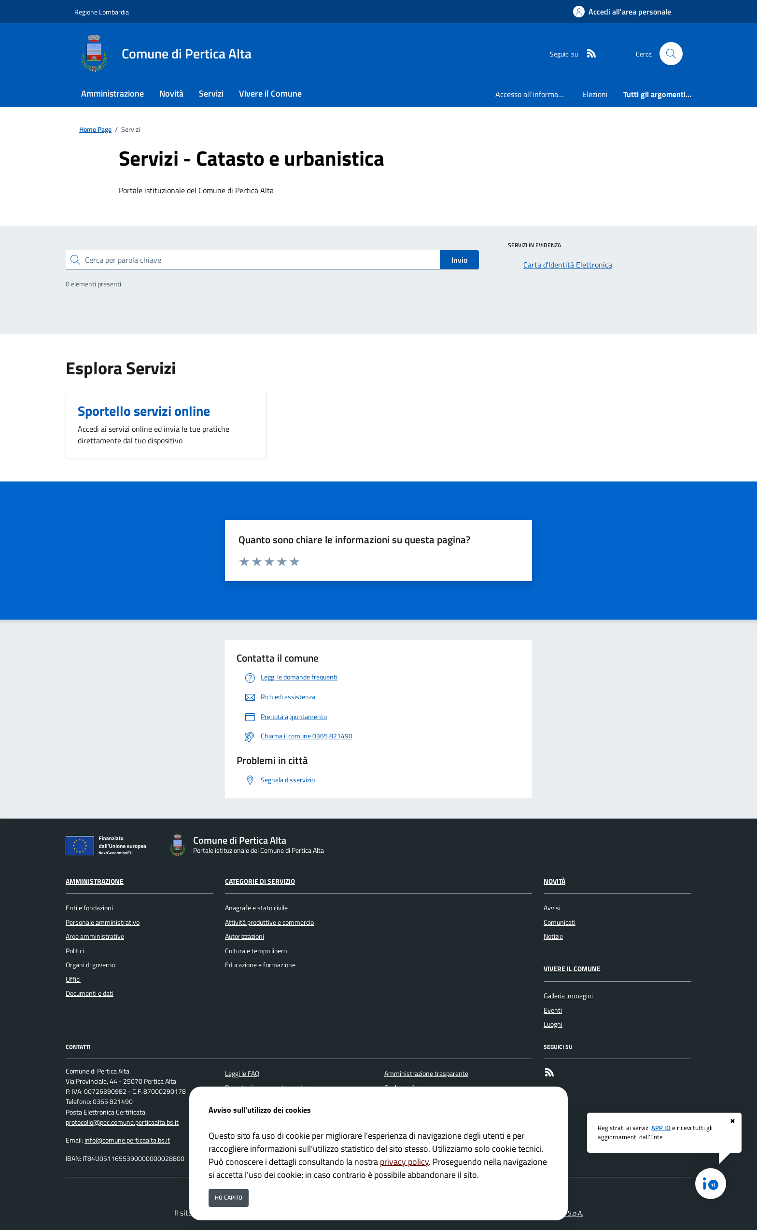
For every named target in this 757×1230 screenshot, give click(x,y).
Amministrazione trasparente (426, 1073)
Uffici (73, 979)
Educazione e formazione (260, 965)
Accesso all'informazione (535, 94)
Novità (554, 881)
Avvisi (552, 908)
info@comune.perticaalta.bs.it (127, 1140)
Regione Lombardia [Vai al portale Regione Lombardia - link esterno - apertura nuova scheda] (101, 12)
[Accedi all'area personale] (622, 11)
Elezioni (595, 94)
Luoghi (553, 1024)
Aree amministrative (95, 936)
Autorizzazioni (244, 936)
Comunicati (559, 922)
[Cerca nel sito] (671, 53)
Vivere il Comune (572, 968)
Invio (459, 260)
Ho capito (228, 1197)
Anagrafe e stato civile (256, 908)
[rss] (587, 53)
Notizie (553, 936)
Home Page (95, 130)
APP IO (661, 1127)
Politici (75, 951)
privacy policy (404, 1161)
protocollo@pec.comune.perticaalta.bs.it (122, 1122)
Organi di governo (90, 965)
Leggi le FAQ (242, 1073)
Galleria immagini (568, 995)
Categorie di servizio (260, 881)
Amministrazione (95, 881)
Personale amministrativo (103, 922)
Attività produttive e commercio (269, 922)
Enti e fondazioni (89, 908)
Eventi (553, 1010)
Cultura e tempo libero (256, 951)
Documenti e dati (89, 993)
